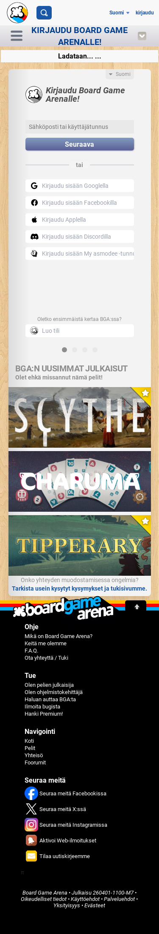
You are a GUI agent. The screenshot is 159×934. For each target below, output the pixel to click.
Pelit (30, 748)
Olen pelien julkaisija (49, 685)
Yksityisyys (66, 905)
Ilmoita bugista (42, 706)
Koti (29, 741)
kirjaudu (145, 13)
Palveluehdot (119, 899)
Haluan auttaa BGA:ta (50, 699)
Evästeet (94, 905)
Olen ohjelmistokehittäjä (54, 692)
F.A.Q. (31, 650)
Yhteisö (34, 755)
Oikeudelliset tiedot (44, 899)
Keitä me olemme (46, 643)
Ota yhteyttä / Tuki (46, 658)
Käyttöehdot (85, 899)
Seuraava (79, 144)
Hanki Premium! (44, 714)
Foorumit (35, 762)
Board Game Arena (44, 892)
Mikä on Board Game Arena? (58, 636)
